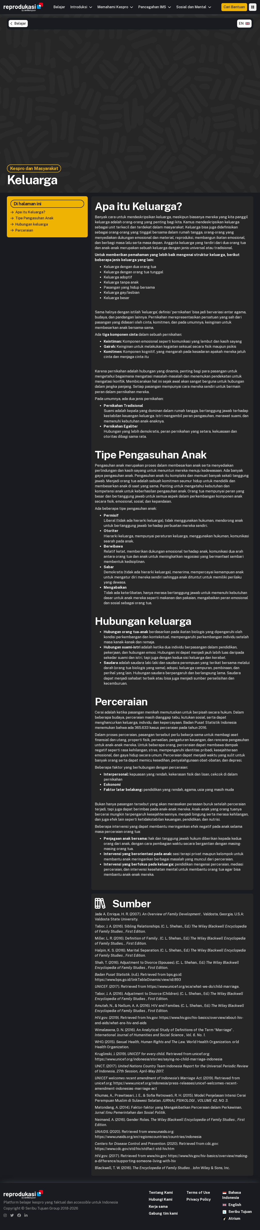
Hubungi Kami (160, 1199)
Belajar (59, 7)
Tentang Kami (161, 1192)
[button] (81, 7)
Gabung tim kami (163, 1213)
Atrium (234, 1218)
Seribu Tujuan (240, 1212)
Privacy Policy (199, 1199)
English (234, 1205)
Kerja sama (158, 1206)
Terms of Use (198, 1192)
